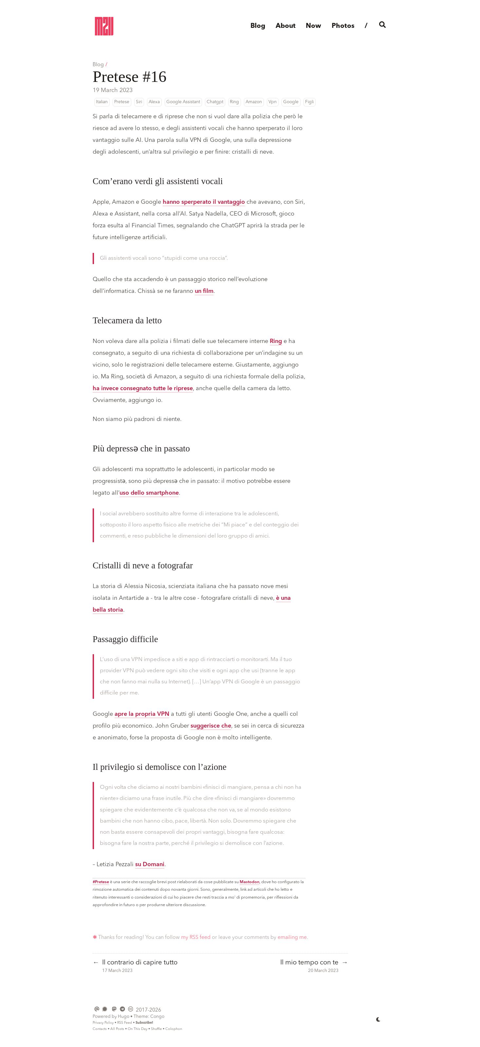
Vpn (272, 102)
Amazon (254, 102)
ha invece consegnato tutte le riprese (143, 388)
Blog (98, 64)
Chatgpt (215, 102)
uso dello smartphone (149, 493)
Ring (234, 102)
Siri (139, 102)
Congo (157, 1017)
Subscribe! (144, 1023)
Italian (102, 102)
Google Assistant (183, 102)
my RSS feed (196, 937)
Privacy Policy (103, 1023)
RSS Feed (124, 1023)
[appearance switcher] (378, 1019)
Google (291, 102)
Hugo (123, 1017)
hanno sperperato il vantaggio (204, 202)
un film (204, 291)
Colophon (173, 1029)
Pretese (121, 102)
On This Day (137, 1029)
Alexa (154, 102)
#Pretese (101, 882)
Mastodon (249, 882)
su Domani (149, 864)
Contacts (100, 1029)
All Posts (117, 1029)
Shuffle (156, 1029)
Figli (309, 102)
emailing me (292, 937)
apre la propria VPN (142, 714)
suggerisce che (211, 726)
